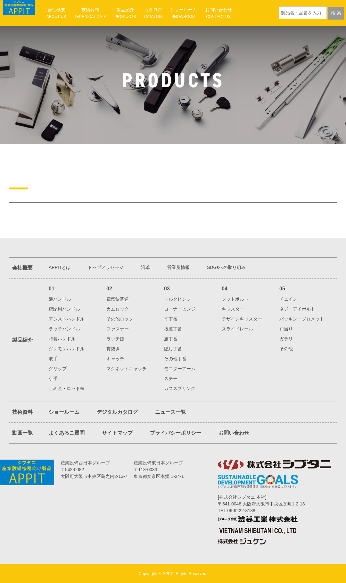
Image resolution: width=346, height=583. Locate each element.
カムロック (117, 309)
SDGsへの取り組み (226, 267)
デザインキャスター (242, 318)
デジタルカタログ (117, 412)
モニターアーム (179, 368)
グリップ (58, 368)
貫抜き (113, 348)
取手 (53, 358)
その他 (286, 348)
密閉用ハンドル (64, 309)
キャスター (233, 309)
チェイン (288, 299)
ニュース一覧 (170, 412)
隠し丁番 (173, 348)
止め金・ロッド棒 (67, 388)
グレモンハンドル (67, 348)
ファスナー (117, 328)
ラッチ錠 (115, 338)
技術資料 (90, 13)
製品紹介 (125, 13)
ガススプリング (179, 388)
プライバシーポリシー (175, 433)
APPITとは (59, 267)
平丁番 (170, 318)
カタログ (153, 13)
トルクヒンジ (177, 299)
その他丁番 (175, 358)
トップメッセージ (106, 267)
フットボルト (235, 299)
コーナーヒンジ (179, 309)
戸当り (286, 328)
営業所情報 (178, 267)
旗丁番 (170, 338)
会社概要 (56, 13)
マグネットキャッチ (126, 368)
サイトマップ (117, 433)
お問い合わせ (218, 13)
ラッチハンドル (64, 328)
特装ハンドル (62, 338)
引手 (53, 378)
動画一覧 (22, 433)
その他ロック (119, 318)
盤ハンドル (60, 299)
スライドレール (237, 328)
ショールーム (183, 13)
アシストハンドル (67, 318)
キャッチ (115, 358)
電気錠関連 (117, 299)
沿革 (145, 267)
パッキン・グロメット (301, 318)
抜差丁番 (173, 328)
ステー (170, 378)
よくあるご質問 (67, 433)
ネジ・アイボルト (297, 309)
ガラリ (286, 338)
